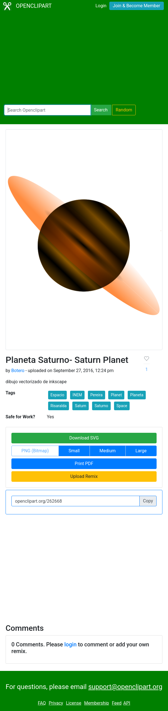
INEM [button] (77, 395)
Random (124, 110)
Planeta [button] (136, 395)
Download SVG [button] (84, 438)
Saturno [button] (101, 406)
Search (101, 110)
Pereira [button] (96, 395)
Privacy (56, 703)
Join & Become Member (136, 5)
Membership (96, 703)
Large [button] (141, 450)
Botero (17, 370)
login (70, 644)
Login (100, 5)
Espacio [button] (57, 395)
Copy (148, 501)
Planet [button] (116, 395)
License (73, 703)
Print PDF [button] (84, 463)
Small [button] (74, 450)
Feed (117, 703)
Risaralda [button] (59, 406)
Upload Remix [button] (84, 476)
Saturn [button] (80, 406)
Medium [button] (108, 450)
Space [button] (122, 406)
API (126, 703)
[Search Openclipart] (47, 110)
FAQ (42, 703)
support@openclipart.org (125, 687)
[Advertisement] (84, 58)
